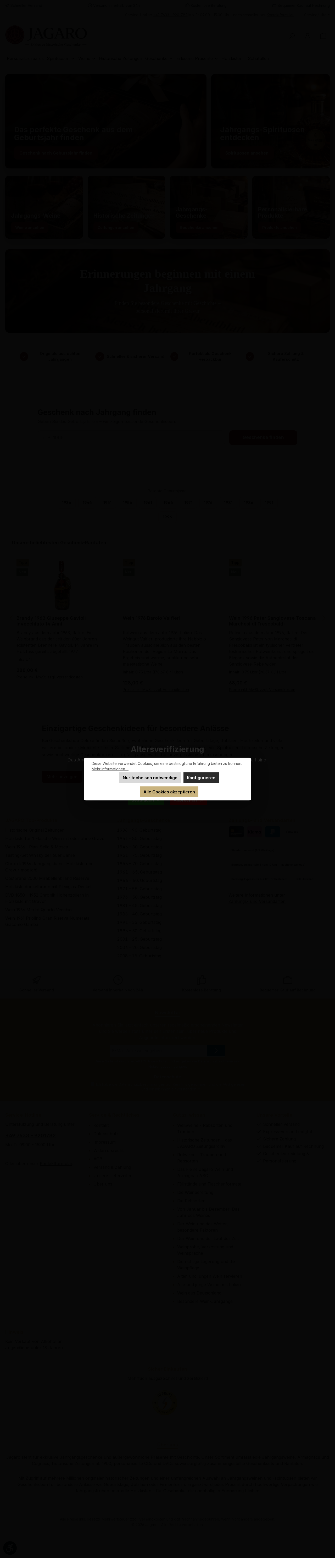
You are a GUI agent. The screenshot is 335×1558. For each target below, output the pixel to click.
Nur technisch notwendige (150, 777)
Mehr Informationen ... (110, 769)
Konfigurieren (201, 777)
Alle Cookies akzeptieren (169, 791)
